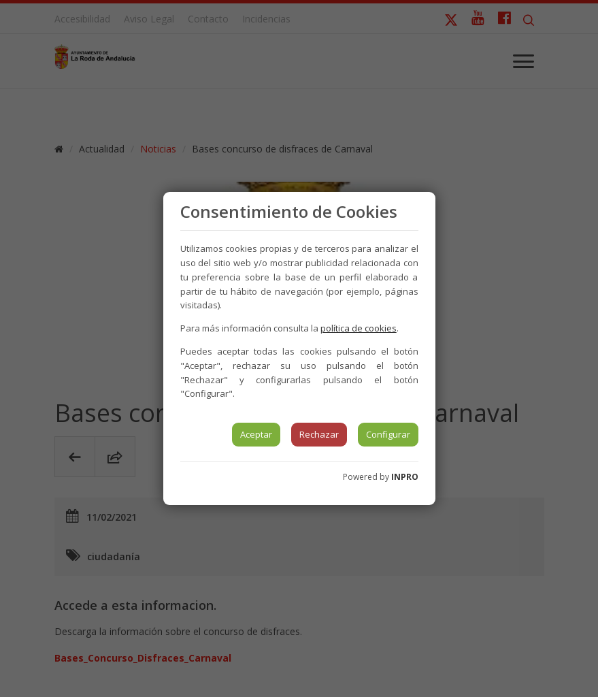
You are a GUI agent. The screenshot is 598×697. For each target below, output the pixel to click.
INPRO (404, 477)
